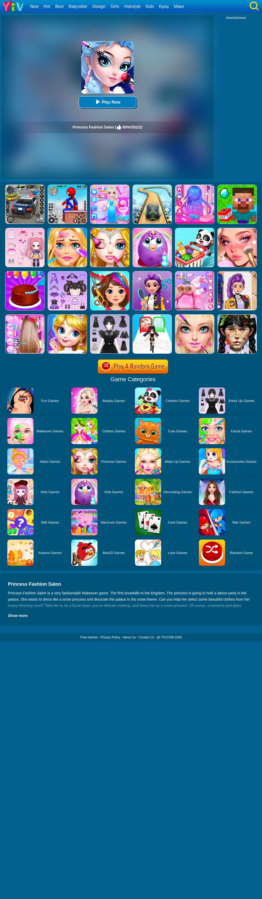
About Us (129, 637)
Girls (115, 6)
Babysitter (78, 6)
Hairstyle (132, 6)
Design (99, 6)
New (34, 6)
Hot (46, 6)
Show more (18, 615)
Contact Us (146, 637)
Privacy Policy (110, 637)
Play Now (107, 102)
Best (59, 6)
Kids (150, 6)
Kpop (164, 6)
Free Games (89, 637)
